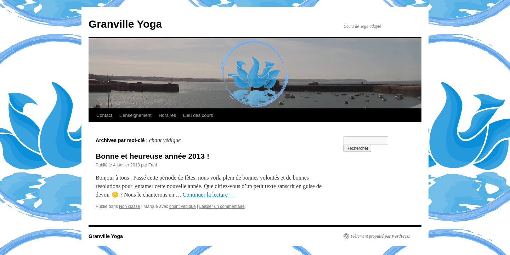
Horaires (167, 115)
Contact (104, 115)
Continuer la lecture (209, 195)
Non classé (129, 206)
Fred (152, 165)
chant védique (182, 206)
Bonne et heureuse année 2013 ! (152, 156)
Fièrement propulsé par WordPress (380, 236)
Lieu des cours (198, 115)
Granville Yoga (125, 24)
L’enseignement (135, 115)
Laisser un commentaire (222, 206)
